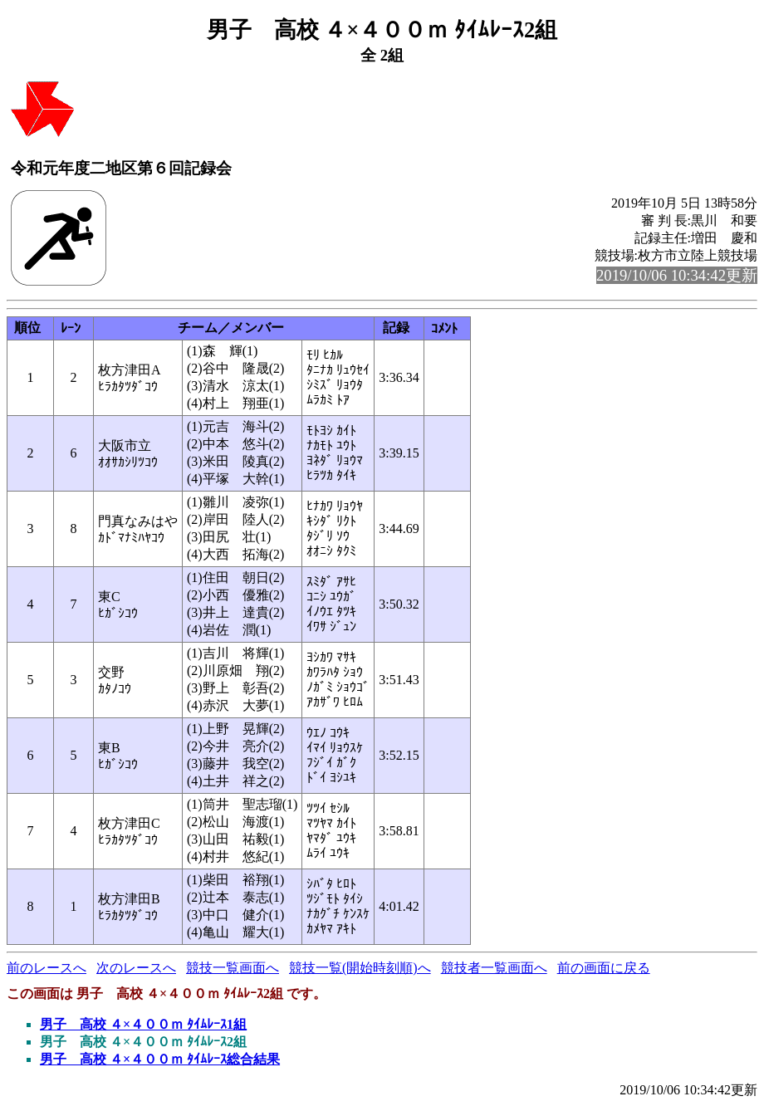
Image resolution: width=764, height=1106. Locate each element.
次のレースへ (136, 968)
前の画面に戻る (603, 968)
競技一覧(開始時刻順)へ (360, 968)
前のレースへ (46, 968)
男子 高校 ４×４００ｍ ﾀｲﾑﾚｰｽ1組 (143, 1024)
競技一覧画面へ (232, 968)
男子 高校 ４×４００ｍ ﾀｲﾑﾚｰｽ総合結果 (160, 1059)
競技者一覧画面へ (494, 968)
